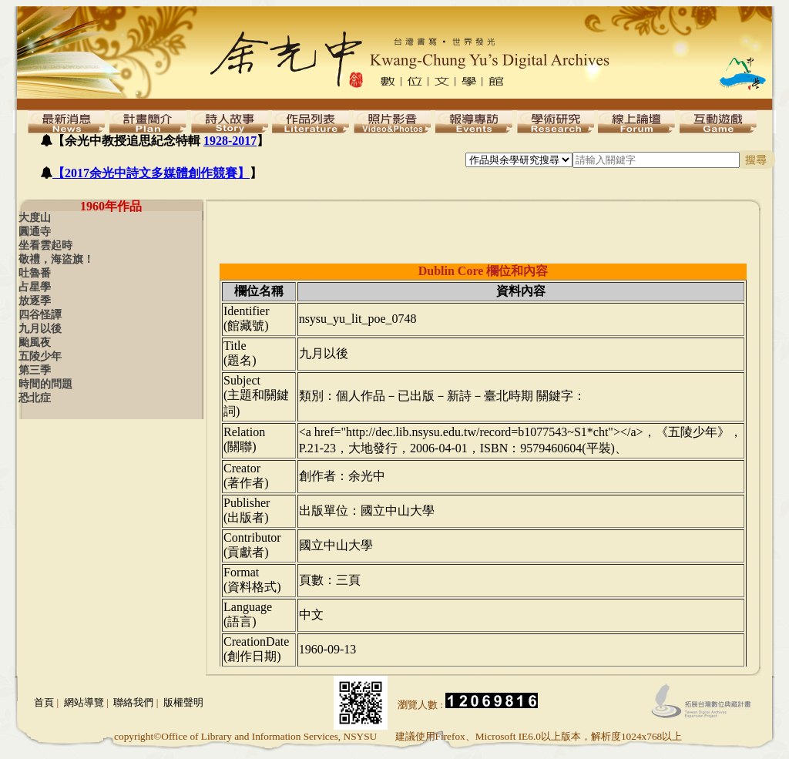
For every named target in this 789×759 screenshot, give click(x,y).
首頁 (44, 702)
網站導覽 (84, 702)
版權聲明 (183, 702)
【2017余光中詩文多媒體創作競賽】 (151, 173)
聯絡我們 (133, 702)
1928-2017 (230, 140)
